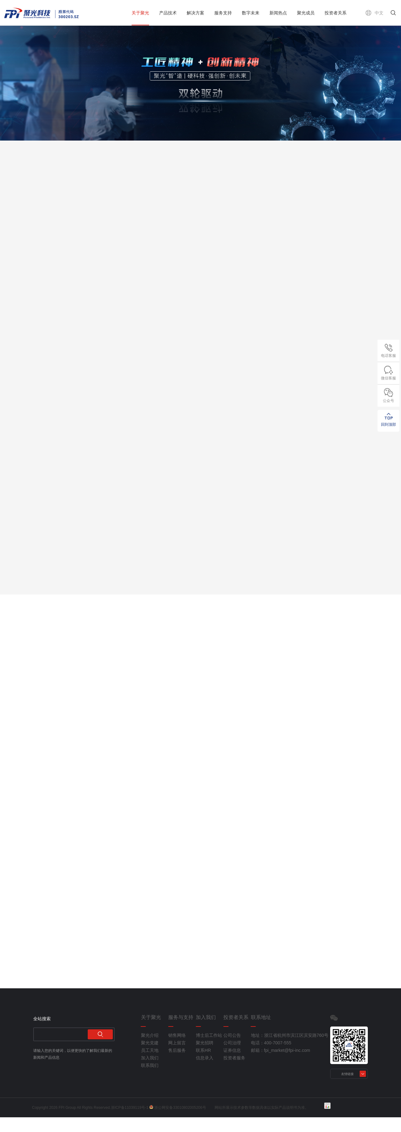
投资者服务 (234, 1072)
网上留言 (177, 1057)
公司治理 (232, 1057)
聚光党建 (150, 1057)
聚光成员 (306, 12)
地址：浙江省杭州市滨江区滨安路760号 (272, 1050)
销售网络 (177, 1050)
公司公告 (232, 1050)
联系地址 (261, 1032)
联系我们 (150, 1080)
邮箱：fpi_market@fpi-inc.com (272, 1065)
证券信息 (232, 1065)
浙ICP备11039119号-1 (131, 1122)
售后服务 (177, 1065)
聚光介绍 (150, 1050)
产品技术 (168, 12)
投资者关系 (335, 12)
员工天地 (150, 1065)
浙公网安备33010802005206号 (181, 1122)
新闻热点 (278, 12)
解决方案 (195, 12)
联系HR (203, 1065)
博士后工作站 (209, 1050)
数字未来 (250, 12)
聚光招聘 (204, 1057)
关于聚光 (140, 12)
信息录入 (204, 1072)
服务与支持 (180, 1032)
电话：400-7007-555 (271, 1057)
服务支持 (223, 12)
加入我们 (150, 1072)
